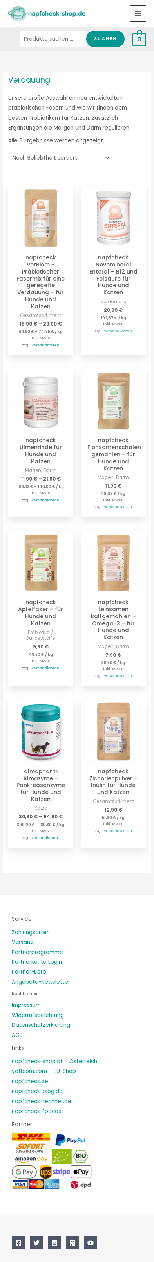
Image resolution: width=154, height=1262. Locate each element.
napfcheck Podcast (37, 1111)
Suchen (105, 38)
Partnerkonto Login (37, 962)
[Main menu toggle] (138, 13)
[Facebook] (18, 1242)
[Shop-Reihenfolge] (59, 157)
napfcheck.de (30, 1081)
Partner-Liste (29, 972)
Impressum (26, 1005)
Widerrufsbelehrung (38, 1015)
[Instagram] (54, 1242)
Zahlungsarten (31, 932)
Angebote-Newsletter (41, 982)
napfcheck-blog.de (37, 1091)
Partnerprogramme (37, 952)
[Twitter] (36, 1242)
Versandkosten (45, 344)
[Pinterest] (72, 1242)
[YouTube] (90, 1242)
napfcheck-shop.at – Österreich (54, 1061)
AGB (17, 1035)
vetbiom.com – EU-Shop (44, 1071)
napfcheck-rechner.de (41, 1101)
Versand (23, 942)
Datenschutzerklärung (41, 1025)
